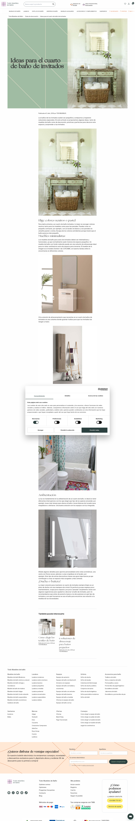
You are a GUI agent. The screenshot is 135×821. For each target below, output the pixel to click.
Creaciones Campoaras (39, 725)
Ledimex (34, 737)
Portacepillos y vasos (111, 683)
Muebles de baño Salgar (15, 691)
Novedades (114, 11)
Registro (73, 787)
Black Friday (59, 717)
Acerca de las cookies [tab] (95, 396)
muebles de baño (44, 122)
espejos (79, 505)
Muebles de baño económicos (17, 700)
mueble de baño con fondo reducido (51, 244)
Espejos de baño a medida (64, 697)
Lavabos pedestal (37, 691)
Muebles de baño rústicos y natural (18, 680)
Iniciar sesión (75, 784)
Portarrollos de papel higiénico (114, 686)
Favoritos (73, 793)
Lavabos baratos (37, 683)
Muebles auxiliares (67, 11)
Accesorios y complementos (87, 11)
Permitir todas (94, 430)
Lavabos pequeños (38, 686)
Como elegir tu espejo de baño (90, 714)
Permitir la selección (67, 430)
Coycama (35, 722)
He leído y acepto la (83, 765)
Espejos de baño (38, 11)
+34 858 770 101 (115, 800)
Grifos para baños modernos (90, 694)
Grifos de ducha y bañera (88, 686)
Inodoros (10, 714)
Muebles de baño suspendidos (17, 697)
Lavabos (26, 11)
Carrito (73, 790)
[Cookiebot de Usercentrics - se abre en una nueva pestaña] (99, 389)
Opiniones (42, 787)
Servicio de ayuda (114, 806)
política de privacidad (88, 765)
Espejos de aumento (62, 677)
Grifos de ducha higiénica (88, 691)
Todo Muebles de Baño (16, 16)
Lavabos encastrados (38, 694)
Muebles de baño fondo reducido (18, 694)
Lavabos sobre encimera (39, 680)
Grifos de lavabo (86, 680)
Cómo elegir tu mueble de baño (90, 720)
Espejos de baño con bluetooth (66, 680)
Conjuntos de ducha (87, 688)
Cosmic (34, 734)
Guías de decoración (31, 16)
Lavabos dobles (37, 700)
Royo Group (35, 731)
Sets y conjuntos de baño (113, 680)
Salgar (34, 714)
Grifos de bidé (85, 697)
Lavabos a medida (37, 688)
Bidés (9, 717)
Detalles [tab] (67, 396)
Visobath (35, 717)
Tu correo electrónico (77, 757)
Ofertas (124, 11)
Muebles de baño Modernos (16, 677)
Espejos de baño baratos (64, 694)
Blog (40, 796)
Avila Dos (35, 728)
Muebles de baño (14, 11)
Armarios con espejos (63, 683)
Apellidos (102, 749)
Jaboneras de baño (111, 691)
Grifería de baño (52, 11)
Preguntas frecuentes (47, 790)
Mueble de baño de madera (16, 688)
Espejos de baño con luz (63, 703)
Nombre (72, 749)
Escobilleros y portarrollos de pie (115, 694)
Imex (33, 720)
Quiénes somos (44, 784)
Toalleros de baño (110, 677)
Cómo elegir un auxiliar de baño (90, 717)
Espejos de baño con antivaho (65, 691)
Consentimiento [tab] (39, 396)
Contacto (42, 793)
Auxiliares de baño (13, 703)
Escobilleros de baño (111, 688)
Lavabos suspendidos (39, 697)
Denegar (40, 430)
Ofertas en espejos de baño (65, 700)
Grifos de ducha (86, 677)
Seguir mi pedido (76, 796)
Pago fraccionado (61, 720)
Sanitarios (103, 11)
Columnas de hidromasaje (89, 683)
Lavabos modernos (38, 677)
